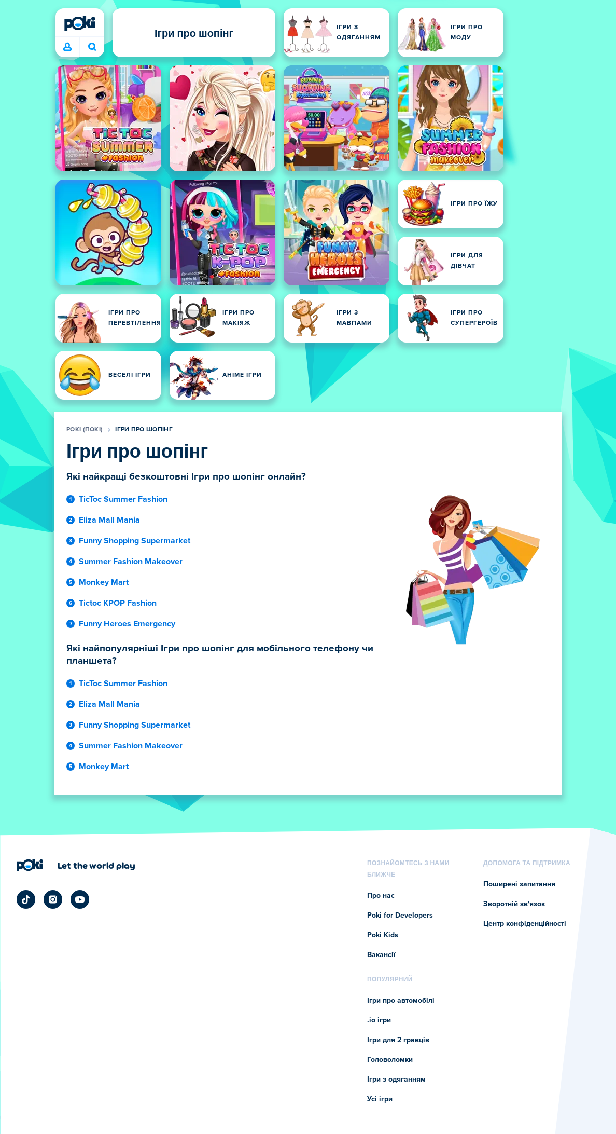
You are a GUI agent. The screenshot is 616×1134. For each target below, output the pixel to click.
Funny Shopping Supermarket (134, 541)
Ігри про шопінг (144, 430)
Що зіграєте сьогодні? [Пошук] (92, 47)
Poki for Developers (400, 915)
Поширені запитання (519, 884)
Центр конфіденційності (524, 923)
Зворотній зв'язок (514, 904)
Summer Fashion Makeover (131, 561)
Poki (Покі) (84, 430)
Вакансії (381, 955)
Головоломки (390, 1059)
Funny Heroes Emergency (127, 624)
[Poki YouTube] (80, 899)
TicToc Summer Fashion (123, 499)
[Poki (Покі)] (79, 23)
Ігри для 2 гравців (398, 1040)
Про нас (381, 895)
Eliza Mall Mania (109, 520)
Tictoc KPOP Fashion (118, 603)
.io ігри (379, 1020)
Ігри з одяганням (396, 1079)
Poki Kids (382, 935)
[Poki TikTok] (26, 899)
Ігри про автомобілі (401, 1000)
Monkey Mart (104, 582)
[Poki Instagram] (53, 899)
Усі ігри (380, 1099)
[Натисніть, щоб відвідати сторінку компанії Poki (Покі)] (76, 865)
